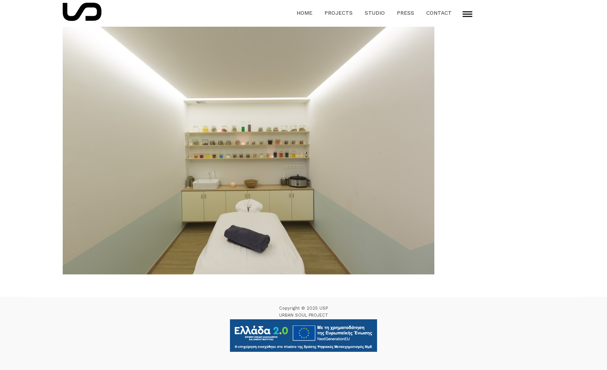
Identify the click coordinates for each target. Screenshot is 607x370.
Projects (338, 13)
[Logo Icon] (82, 12)
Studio (375, 13)
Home (304, 13)
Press (405, 13)
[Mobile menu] (467, 14)
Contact (439, 13)
